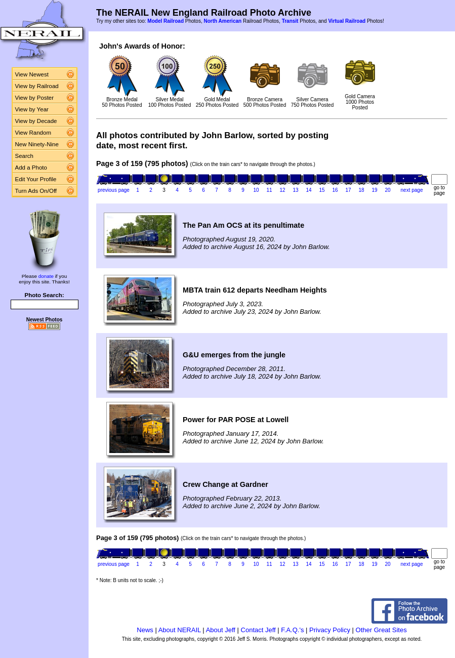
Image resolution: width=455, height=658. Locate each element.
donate (46, 276)
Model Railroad (165, 21)
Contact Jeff (258, 630)
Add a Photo (31, 167)
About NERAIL (179, 630)
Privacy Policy (329, 630)
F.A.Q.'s (292, 630)
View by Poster (34, 98)
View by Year (32, 109)
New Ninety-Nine (37, 144)
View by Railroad (37, 86)
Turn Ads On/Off (36, 191)
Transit (290, 21)
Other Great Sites (381, 630)
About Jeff (220, 630)
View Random (33, 133)
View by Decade (36, 121)
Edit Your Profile (36, 179)
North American (222, 21)
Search (24, 156)
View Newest (32, 74)
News (145, 630)
